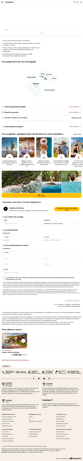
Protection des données (8, 421)
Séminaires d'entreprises (62, 434)
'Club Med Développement (63, 438)
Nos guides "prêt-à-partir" (35, 421)
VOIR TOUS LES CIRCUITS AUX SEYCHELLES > (15, 360)
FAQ (30, 419)
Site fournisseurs (60, 431)
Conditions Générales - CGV (9, 416)
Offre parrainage (60, 421)
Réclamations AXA (60, 426)
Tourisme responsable (7, 441)
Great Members (60, 419)
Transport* (47, 220)
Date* (5, 220)
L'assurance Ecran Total (35, 431)
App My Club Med (60, 416)
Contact (31, 416)
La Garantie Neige (33, 434)
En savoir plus (77, 134)
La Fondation (5, 436)
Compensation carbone (8, 438)
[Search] (74, 2)
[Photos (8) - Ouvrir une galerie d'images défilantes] (41, 195)
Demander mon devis (72, 300)
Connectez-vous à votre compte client (67, 209)
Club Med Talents (60, 436)
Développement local (7, 434)
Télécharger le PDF (76, 117)
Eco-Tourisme (5, 431)
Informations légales (7, 419)
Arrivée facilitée (33, 436)
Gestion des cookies (7, 426)
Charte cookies (5, 423)
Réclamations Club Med (62, 423)
